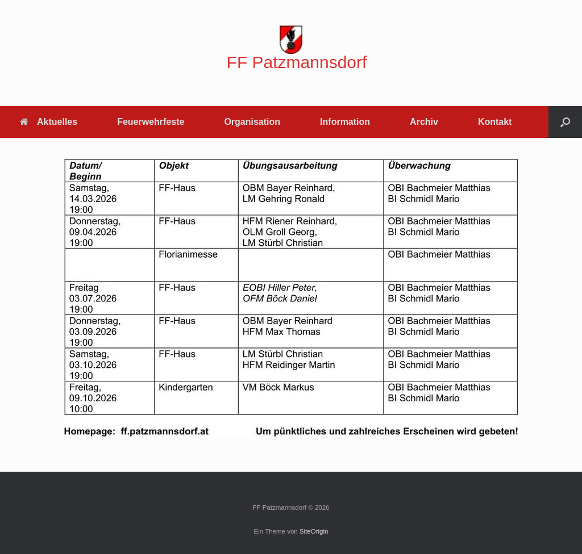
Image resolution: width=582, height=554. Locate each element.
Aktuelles (48, 122)
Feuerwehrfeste (150, 122)
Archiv (424, 122)
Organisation (252, 122)
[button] (565, 122)
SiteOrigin (314, 531)
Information (345, 122)
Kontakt (495, 122)
